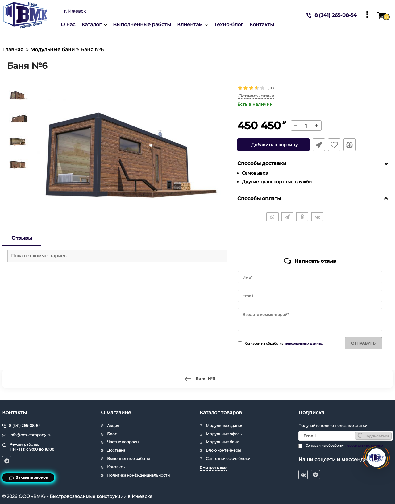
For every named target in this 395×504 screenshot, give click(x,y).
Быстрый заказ (319, 144)
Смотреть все (213, 467)
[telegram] (315, 474)
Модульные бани (222, 442)
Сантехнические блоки (228, 458)
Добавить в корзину (274, 144)
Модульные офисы (224, 434)
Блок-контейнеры (223, 450)
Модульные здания (224, 425)
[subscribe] (345, 436)
